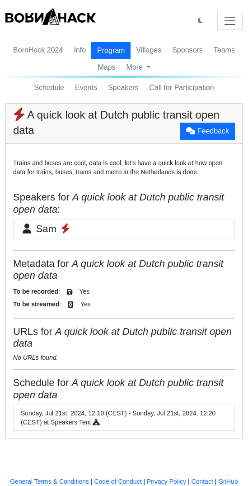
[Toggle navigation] (230, 21)
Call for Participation (182, 87)
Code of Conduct (117, 481)
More (135, 67)
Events (86, 87)
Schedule (49, 87)
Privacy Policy (166, 481)
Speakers (123, 87)
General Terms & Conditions (49, 481)
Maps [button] (106, 67)
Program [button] (111, 50)
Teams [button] (224, 50)
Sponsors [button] (187, 50)
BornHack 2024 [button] (38, 50)
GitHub (228, 481)
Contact (202, 481)
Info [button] (80, 50)
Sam (46, 228)
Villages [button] (148, 50)
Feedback (207, 131)
